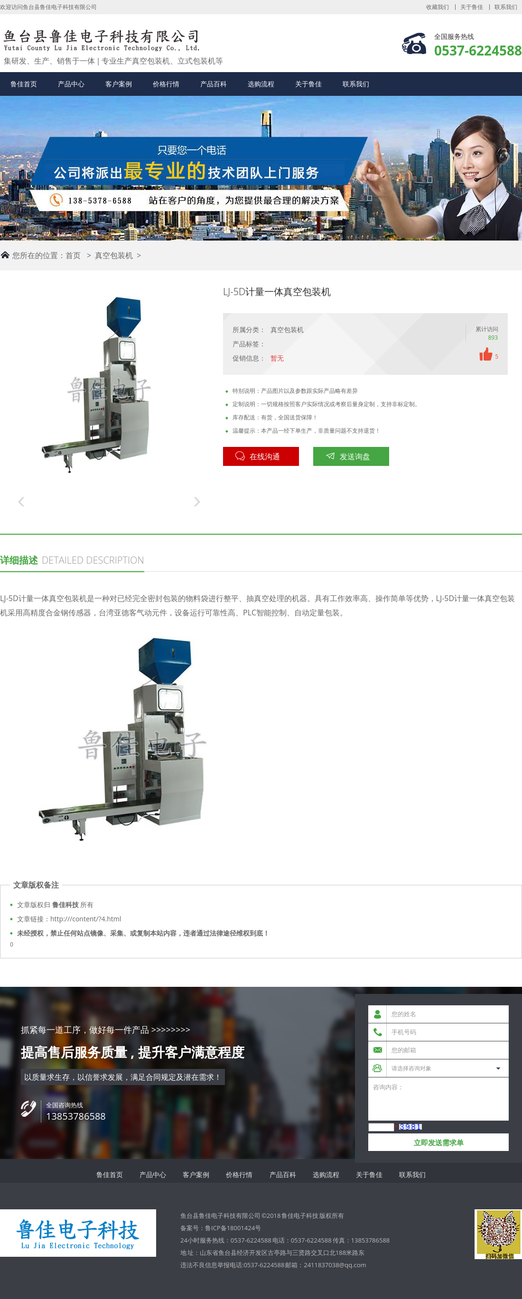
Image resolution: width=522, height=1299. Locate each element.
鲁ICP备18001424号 (233, 1228)
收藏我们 (437, 7)
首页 (73, 255)
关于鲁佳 (471, 7)
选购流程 (261, 83)
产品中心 (71, 83)
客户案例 (118, 83)
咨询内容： (438, 1099)
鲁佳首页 (23, 83)
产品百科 (213, 83)
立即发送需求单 (439, 1143)
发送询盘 (348, 456)
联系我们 (505, 7)
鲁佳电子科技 (299, 1215)
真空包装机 (114, 255)
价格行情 (166, 83)
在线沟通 (257, 456)
